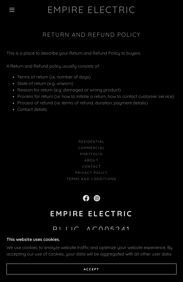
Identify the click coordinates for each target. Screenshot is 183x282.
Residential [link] (91, 142)
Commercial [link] (91, 148)
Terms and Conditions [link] (91, 179)
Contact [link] (91, 166)
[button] (15, 9)
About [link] (91, 160)
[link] (91, 9)
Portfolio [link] (91, 154)
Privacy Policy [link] (91, 173)
